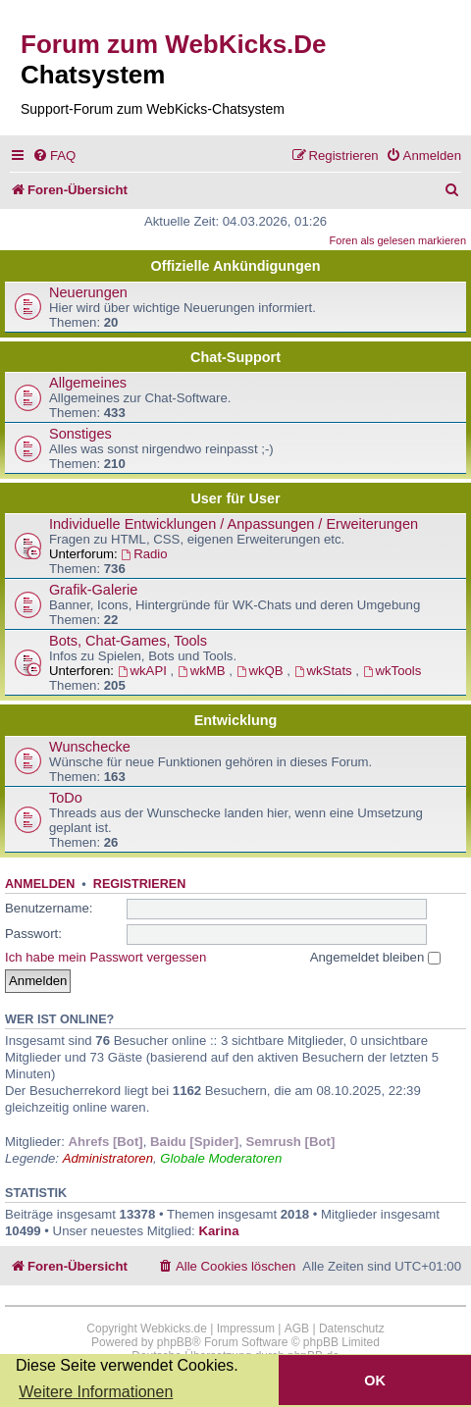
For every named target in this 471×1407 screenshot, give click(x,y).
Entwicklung (236, 720)
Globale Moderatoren (221, 1158)
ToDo (65, 798)
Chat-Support (235, 357)
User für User (235, 498)
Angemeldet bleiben (375, 957)
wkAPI (144, 670)
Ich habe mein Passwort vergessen (105, 957)
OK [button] (375, 1380)
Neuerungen (88, 292)
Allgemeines (88, 383)
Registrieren (139, 884)
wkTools (392, 670)
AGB (297, 1328)
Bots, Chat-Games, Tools (128, 641)
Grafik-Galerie (93, 590)
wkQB (262, 670)
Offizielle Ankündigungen (236, 266)
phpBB (174, 1342)
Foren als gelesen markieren (398, 240)
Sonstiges (80, 434)
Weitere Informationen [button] (96, 1391)
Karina (218, 1231)
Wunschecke (90, 747)
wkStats (325, 670)
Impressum (246, 1328)
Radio (144, 554)
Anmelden (40, 884)
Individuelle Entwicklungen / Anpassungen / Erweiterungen (233, 524)
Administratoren (108, 1158)
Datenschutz (352, 1328)
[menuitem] (54, 155)
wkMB (203, 670)
